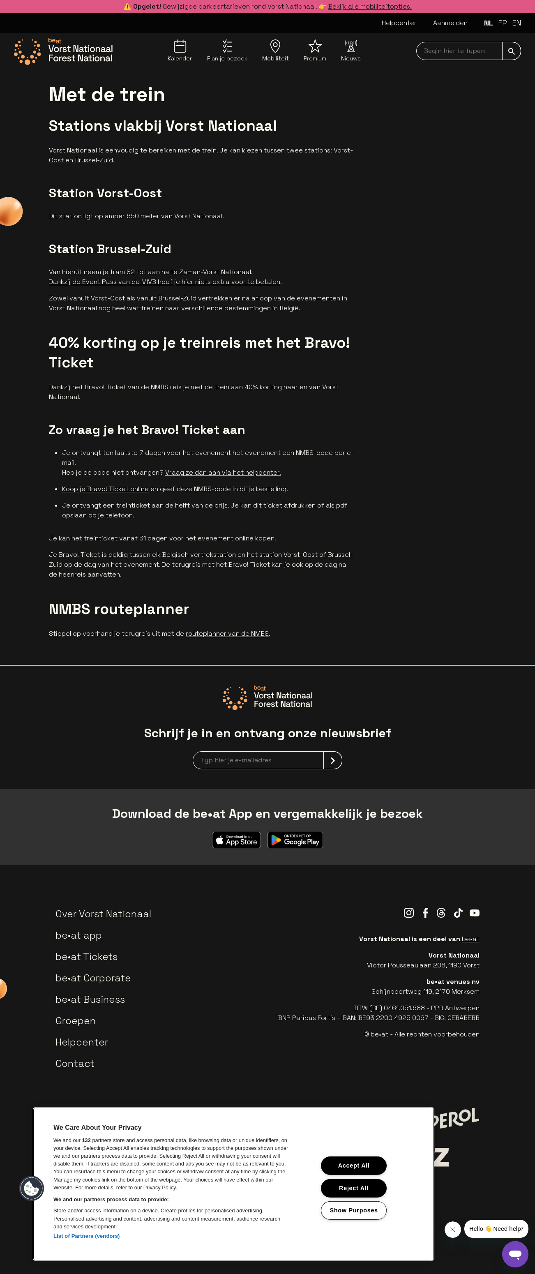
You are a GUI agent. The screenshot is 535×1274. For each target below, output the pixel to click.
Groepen (75, 1020)
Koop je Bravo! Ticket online (105, 489)
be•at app (78, 935)
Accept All (354, 1165)
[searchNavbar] (468, 51)
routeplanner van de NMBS (227, 633)
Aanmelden (450, 22)
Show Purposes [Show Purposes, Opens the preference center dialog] (354, 1210)
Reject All (354, 1187)
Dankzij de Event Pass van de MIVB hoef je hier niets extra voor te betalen (164, 281)
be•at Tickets (86, 956)
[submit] (511, 51)
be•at (471, 939)
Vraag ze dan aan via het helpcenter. (223, 472)
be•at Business (90, 999)
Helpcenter (399, 22)
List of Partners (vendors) (86, 1236)
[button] (31, 1188)
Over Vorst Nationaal (103, 913)
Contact (75, 1063)
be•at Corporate (93, 978)
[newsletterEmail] (267, 760)
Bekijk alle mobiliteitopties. (370, 6)
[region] (233, 1184)
